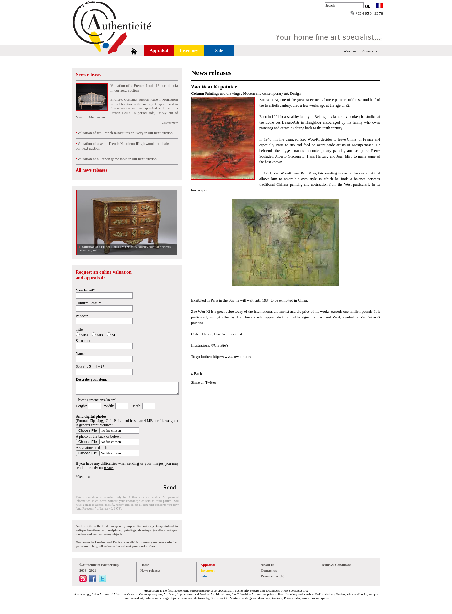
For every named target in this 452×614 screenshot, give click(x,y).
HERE (108, 468)
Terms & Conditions (336, 565)
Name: (81, 353)
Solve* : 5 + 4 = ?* (90, 366)
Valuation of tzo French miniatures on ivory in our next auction (124, 133)
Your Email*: (86, 290)
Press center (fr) (272, 576)
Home (144, 565)
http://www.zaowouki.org (232, 357)
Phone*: (82, 316)
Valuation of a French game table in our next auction (116, 159)
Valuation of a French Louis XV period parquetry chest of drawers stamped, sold (125, 248)
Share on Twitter (203, 382)
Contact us (369, 51)
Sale (219, 50)
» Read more (170, 123)
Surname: (83, 341)
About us (350, 51)
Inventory (189, 50)
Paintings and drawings (223, 93)
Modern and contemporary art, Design (272, 93)
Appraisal (158, 50)
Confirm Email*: (88, 303)
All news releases (91, 170)
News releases (88, 74)
